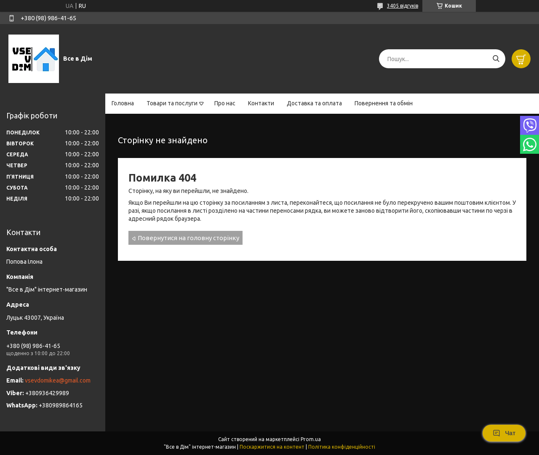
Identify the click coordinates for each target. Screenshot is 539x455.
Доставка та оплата (314, 103)
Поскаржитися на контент (272, 447)
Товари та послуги (172, 103)
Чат (504, 433)
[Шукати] (495, 58)
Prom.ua (311, 439)
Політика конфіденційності (341, 447)
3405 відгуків (402, 5)
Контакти (261, 103)
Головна (123, 103)
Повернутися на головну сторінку (188, 237)
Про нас (224, 103)
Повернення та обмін (384, 103)
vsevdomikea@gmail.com (58, 380)
